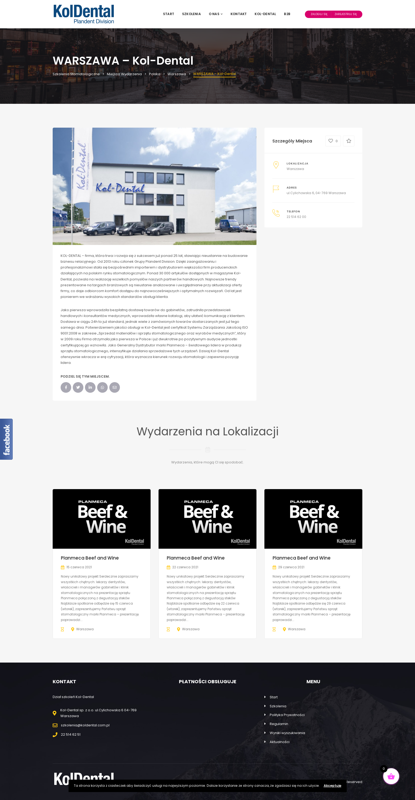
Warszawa (295, 169)
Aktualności (280, 741)
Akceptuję (332, 785)
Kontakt (239, 14)
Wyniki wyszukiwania (287, 732)
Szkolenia (191, 14)
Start (168, 14)
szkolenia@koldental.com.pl (85, 725)
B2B (287, 14)
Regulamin (279, 723)
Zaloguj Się (319, 14)
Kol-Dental (265, 14)
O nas (216, 14)
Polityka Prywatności (287, 714)
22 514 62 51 (70, 734)
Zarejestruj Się (346, 14)
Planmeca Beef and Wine (90, 558)
